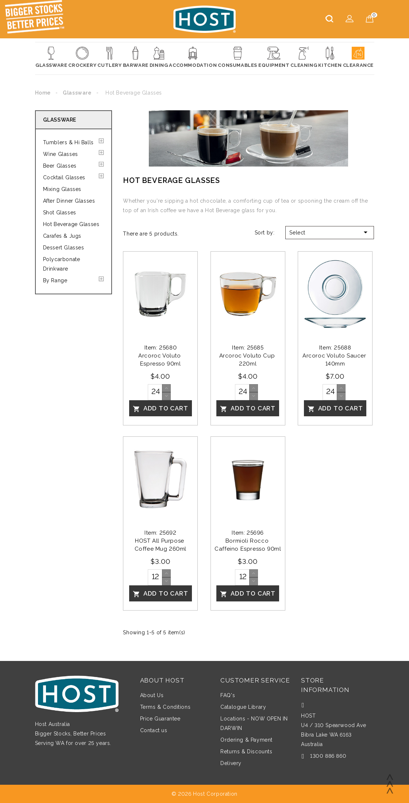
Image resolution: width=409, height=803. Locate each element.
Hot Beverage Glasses (71, 224)
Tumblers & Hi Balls (68, 142)
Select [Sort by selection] (329, 232)
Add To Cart (160, 409)
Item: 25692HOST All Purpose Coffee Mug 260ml (161, 540)
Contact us (153, 730)
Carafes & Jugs (62, 236)
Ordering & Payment (246, 740)
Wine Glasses (60, 154)
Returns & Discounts (246, 751)
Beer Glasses (60, 166)
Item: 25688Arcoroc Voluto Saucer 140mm (335, 355)
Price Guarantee (160, 719)
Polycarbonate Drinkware (61, 264)
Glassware (59, 120)
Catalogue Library (243, 707)
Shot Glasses (59, 212)
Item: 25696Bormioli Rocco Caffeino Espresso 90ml (248, 540)
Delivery (231, 763)
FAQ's (227, 695)
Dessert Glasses (63, 248)
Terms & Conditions (165, 707)
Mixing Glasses (62, 189)
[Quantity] (155, 392)
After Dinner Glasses (69, 201)
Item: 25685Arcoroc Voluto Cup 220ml (248, 355)
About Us (152, 695)
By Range (55, 280)
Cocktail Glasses (64, 177)
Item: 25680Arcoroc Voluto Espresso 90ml (160, 355)
